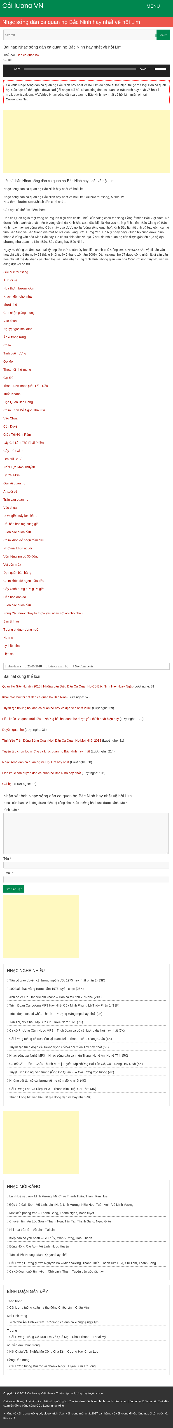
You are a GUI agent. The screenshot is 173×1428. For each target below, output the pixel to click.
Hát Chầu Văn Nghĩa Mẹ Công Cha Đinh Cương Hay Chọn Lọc (53, 1351)
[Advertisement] (86, 141)
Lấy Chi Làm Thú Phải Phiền (23, 442)
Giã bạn (7, 784)
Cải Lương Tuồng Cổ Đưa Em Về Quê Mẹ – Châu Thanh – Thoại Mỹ (57, 1337)
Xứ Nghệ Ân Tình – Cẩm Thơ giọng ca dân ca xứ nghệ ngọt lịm (53, 1322)
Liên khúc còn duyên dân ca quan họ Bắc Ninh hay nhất (41, 773)
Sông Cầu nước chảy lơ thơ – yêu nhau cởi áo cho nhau (43, 613)
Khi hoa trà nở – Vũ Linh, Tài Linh (32, 1229)
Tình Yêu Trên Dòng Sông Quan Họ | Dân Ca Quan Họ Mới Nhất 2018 (51, 740)
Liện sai (8, 654)
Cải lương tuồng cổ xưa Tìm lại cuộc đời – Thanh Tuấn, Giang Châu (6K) (60, 1039)
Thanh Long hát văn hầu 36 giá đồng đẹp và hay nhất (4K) (50, 1097)
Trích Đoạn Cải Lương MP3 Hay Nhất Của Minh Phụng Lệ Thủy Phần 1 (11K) (64, 1005)
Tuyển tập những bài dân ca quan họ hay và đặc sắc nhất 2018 (46, 708)
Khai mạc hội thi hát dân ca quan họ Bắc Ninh (34, 697)
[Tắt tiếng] (151, 69)
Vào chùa (10, 321)
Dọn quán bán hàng (17, 572)
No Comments (84, 666)
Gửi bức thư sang (15, 272)
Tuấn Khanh (12, 394)
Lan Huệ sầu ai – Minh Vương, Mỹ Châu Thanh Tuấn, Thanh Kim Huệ (58, 1196)
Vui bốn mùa (12, 564)
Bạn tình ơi (11, 621)
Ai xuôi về (10, 280)
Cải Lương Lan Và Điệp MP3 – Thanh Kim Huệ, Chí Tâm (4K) (52, 1089)
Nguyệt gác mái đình (18, 329)
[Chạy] (9, 69)
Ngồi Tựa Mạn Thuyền (19, 467)
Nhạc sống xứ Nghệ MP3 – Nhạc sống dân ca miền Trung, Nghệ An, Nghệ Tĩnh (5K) (68, 1055)
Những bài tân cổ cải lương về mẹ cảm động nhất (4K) (47, 1080)
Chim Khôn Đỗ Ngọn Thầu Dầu (25, 410)
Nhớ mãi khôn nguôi (17, 548)
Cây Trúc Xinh (13, 451)
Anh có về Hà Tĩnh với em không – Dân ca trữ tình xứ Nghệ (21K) (55, 997)
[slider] (80, 69)
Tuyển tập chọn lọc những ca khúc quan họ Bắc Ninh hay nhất (46, 751)
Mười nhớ (10, 304)
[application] (86, 72)
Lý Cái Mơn (11, 475)
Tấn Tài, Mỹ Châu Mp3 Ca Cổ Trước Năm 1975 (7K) (46, 1022)
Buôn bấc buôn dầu (17, 532)
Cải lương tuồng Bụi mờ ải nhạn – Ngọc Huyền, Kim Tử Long (52, 1366)
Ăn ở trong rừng (14, 337)
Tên (7, 858)
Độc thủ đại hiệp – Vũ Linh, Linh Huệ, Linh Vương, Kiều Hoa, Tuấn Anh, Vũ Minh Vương (71, 1204)
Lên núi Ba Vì (12, 459)
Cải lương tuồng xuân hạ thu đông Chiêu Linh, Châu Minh (50, 1307)
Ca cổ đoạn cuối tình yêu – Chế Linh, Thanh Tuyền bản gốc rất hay (56, 1271)
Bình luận (11, 810)
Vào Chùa (10, 418)
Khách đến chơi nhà (17, 296)
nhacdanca (14, 666)
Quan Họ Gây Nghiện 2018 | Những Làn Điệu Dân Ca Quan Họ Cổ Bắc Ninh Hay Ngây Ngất (67, 686)
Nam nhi (9, 637)
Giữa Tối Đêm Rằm (17, 434)
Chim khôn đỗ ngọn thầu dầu (23, 540)
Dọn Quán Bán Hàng (18, 402)
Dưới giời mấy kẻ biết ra (20, 516)
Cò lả (7, 345)
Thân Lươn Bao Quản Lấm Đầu (25, 386)
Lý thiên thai (12, 646)
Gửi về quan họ (14, 483)
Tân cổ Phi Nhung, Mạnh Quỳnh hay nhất (38, 1255)
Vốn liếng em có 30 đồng (21, 556)
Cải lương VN (22, 5)
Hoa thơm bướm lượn (18, 288)
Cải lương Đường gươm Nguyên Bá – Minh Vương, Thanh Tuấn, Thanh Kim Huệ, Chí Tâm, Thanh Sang (82, 1263)
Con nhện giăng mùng (19, 313)
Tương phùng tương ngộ (20, 629)
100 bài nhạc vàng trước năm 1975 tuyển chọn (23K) (46, 989)
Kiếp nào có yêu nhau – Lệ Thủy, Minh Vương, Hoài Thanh (50, 1238)
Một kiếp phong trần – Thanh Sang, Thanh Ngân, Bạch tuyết (51, 1213)
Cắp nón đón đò (14, 597)
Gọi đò (8, 361)
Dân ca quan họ (27, 55)
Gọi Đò (8, 378)
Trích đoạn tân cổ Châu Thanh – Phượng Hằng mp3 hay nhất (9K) (56, 1014)
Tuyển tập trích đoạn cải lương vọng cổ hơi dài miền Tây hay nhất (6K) (59, 1047)
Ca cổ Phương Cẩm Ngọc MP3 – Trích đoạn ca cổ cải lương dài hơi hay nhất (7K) (67, 1030)
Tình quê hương (14, 353)
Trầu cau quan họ (15, 499)
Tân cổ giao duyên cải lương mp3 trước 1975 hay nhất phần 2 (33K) (57, 980)
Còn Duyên (11, 426)
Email (8, 873)
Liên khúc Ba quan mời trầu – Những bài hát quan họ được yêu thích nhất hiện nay (60, 719)
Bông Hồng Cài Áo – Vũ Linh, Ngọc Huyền (39, 1246)
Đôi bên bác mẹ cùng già (20, 524)
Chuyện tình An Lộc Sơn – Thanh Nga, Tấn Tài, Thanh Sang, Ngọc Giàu (60, 1221)
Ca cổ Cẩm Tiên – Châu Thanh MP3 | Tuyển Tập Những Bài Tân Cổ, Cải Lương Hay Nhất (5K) (76, 1064)
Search (163, 35)
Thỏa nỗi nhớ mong (17, 369)
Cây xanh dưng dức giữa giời (23, 589)
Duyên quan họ (13, 729)
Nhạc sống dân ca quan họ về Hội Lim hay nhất (35, 762)
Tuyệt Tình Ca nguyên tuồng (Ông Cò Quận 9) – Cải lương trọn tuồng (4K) (61, 1072)
